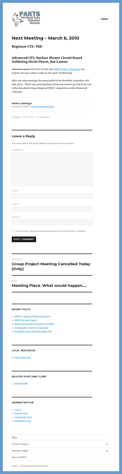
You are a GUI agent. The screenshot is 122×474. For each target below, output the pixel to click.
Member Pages (20, 450)
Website (16, 217)
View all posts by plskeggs (42, 106)
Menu (104, 19)
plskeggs (16, 117)
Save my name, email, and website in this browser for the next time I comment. (50, 231)
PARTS (15, 466)
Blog (14, 437)
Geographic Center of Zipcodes (31, 327)
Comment (18, 150)
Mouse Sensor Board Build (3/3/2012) (34, 324)
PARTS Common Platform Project (32, 316)
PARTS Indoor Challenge (67, 69)
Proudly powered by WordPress (34, 466)
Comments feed (22, 417)
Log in (17, 409)
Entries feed (21, 413)
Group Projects (20, 444)
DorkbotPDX (21, 383)
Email (15, 204)
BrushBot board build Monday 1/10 (32, 331)
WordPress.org (22, 421)
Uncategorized (43, 117)
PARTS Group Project (25, 320)
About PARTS (19, 457)
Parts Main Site (22, 357)
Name (15, 191)
